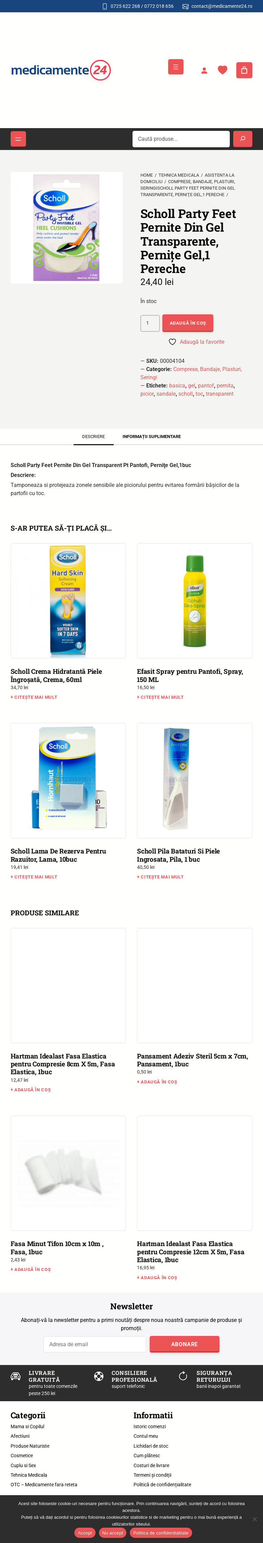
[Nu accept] (254, 1519)
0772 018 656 (159, 6)
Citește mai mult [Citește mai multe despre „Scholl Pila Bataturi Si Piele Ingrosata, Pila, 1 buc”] (162, 876)
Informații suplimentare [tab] (152, 436)
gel (191, 385)
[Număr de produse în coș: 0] (244, 70)
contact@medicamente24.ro (221, 6)
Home (146, 175)
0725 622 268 (125, 6)
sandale (166, 394)
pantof (206, 385)
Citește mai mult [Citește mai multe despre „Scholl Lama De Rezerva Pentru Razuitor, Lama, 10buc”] (35, 876)
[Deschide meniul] (176, 66)
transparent (220, 394)
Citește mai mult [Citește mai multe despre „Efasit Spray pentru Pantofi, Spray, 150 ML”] (162, 697)
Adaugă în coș (188, 323)
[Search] (242, 139)
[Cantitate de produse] (150, 323)
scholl (185, 394)
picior (147, 394)
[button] (16, 165)
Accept (85, 1532)
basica (177, 385)
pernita (225, 385)
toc (199, 394)
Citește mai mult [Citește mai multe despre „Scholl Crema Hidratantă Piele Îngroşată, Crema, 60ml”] (35, 697)
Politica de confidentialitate (160, 1532)
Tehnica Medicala (179, 175)
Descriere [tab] (93, 436)
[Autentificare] (204, 70)
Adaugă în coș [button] (32, 1089)
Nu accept (112, 1532)
